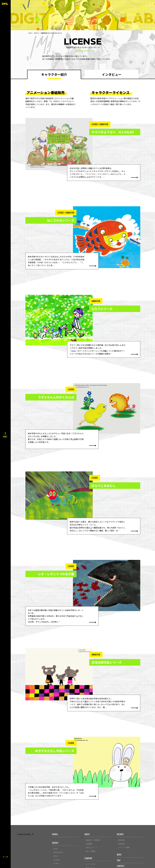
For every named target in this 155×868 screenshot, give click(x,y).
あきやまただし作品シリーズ (54, 751)
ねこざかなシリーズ (60, 220)
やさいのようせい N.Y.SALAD (113, 132)
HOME (30, 33)
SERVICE (36, 33)
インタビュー (111, 74)
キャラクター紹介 (54, 74)
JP (3, 857)
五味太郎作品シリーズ (107, 662)
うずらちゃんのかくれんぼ (56, 397)
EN (7, 857)
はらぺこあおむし (104, 486)
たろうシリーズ (102, 309)
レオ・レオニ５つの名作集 (56, 574)
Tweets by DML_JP (25, 834)
